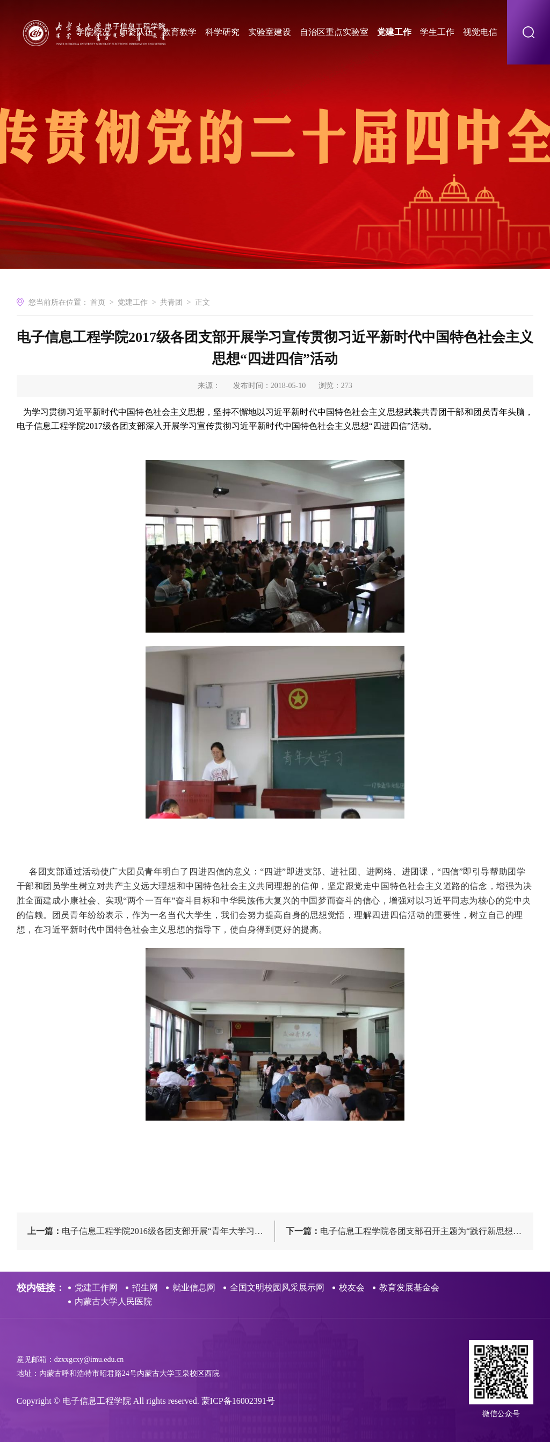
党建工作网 (96, 1287)
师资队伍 (136, 32)
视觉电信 (480, 32)
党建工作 (394, 32)
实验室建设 (269, 32)
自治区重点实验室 (334, 32)
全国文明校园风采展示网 (277, 1287)
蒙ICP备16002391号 (238, 1400)
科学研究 (222, 32)
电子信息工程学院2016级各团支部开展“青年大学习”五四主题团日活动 (151, 1231)
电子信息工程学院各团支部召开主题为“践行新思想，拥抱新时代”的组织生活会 (409, 1231)
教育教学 (179, 32)
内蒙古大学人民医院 (113, 1301)
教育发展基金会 (409, 1287)
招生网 (145, 1287)
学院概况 (93, 32)
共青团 (171, 302)
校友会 (352, 1287)
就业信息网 (193, 1287)
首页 (97, 302)
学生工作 (437, 32)
